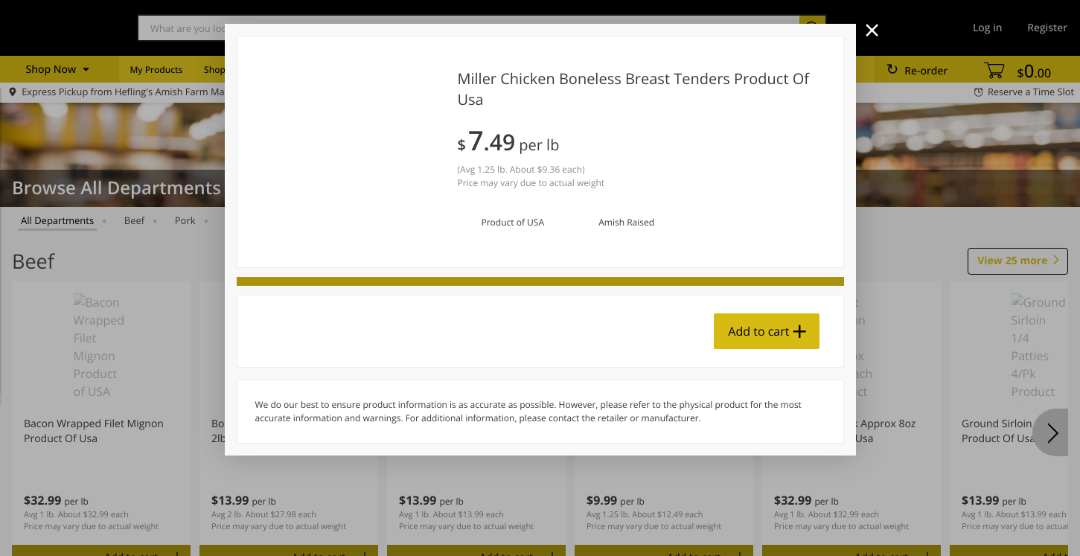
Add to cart (758, 331)
